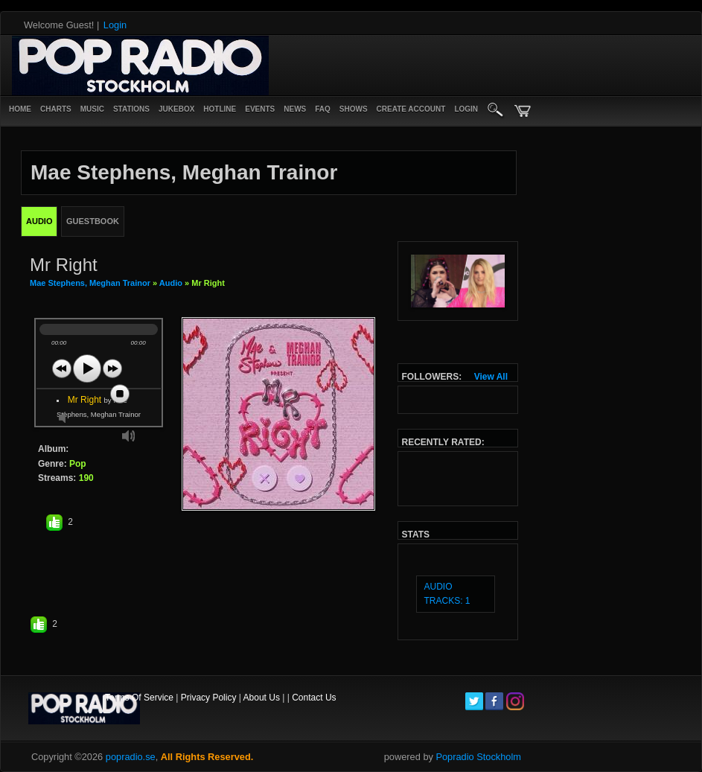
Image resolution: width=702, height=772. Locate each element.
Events (260, 109)
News (295, 109)
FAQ (323, 109)
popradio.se (131, 756)
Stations (131, 109)
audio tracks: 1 (447, 593)
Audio (170, 282)
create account (411, 109)
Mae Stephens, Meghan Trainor (90, 282)
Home (20, 109)
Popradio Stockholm (478, 756)
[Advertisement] (345, 65)
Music (92, 109)
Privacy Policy (209, 697)
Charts (55, 109)
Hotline (219, 109)
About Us (261, 697)
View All (491, 376)
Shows (353, 109)
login (466, 109)
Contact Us (314, 697)
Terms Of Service (139, 697)
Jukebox (176, 109)
